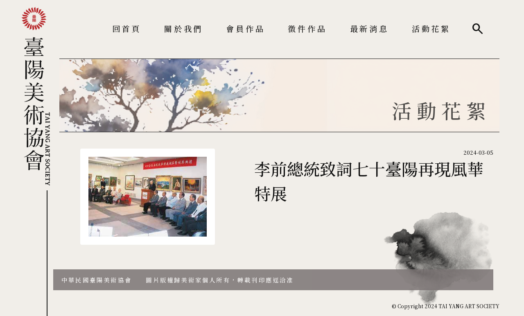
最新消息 (369, 28)
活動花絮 (431, 28)
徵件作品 (307, 28)
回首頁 (126, 28)
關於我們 (183, 28)
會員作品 (245, 28)
